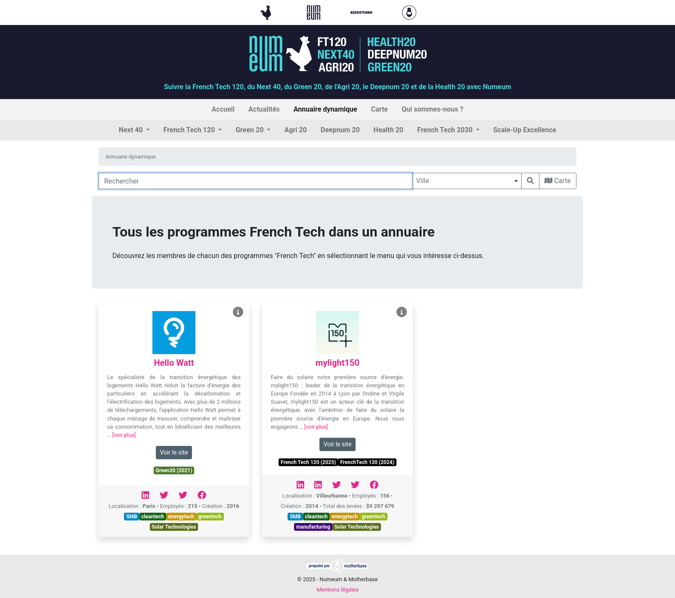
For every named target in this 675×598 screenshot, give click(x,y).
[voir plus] (124, 435)
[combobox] (467, 181)
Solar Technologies (174, 527)
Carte (558, 181)
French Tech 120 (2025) (308, 462)
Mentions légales (337, 589)
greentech (209, 517)
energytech (181, 517)
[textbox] (466, 181)
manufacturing (313, 527)
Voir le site (174, 452)
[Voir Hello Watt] (238, 312)
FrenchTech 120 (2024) (367, 462)
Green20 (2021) (174, 470)
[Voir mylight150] (402, 312)
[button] (134, 130)
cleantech (152, 517)
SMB (131, 517)
